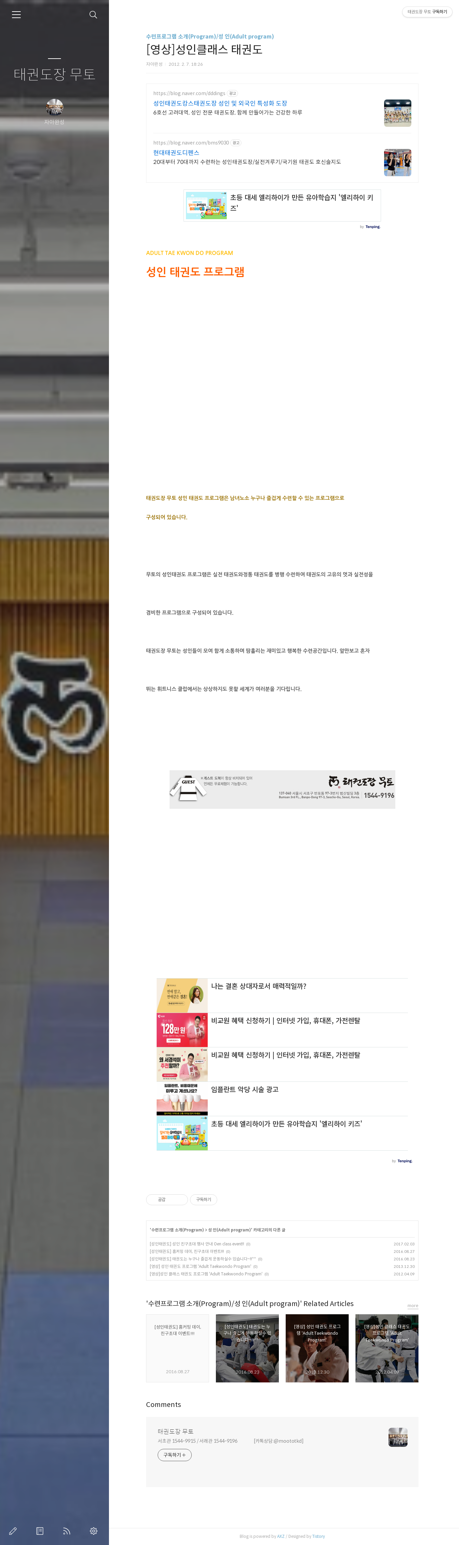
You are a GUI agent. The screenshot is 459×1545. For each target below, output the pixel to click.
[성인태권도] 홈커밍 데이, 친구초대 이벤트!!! (187, 1251)
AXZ (281, 1536)
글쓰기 (14, 1531)
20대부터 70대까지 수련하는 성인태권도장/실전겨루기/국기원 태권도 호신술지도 (247, 162)
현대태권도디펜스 (176, 153)
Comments (163, 1404)
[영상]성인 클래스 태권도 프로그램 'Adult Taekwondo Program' (206, 1273)
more (413, 1305)
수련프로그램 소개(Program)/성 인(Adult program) (210, 36)
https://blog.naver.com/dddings (189, 93)
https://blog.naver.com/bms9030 (191, 143)
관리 (95, 1531)
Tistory (318, 1536)
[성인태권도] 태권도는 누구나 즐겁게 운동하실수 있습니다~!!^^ (203, 1258)
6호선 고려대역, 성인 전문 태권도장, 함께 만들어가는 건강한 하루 (227, 112)
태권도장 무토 (54, 75)
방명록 (41, 1531)
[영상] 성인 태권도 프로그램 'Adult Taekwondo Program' (200, 1266)
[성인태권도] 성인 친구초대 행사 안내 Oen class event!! (197, 1243)
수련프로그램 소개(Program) (177, 1229)
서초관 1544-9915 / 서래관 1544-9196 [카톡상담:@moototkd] (231, 1441)
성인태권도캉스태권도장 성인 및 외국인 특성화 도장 (220, 103)
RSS (68, 1531)
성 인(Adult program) (229, 1229)
